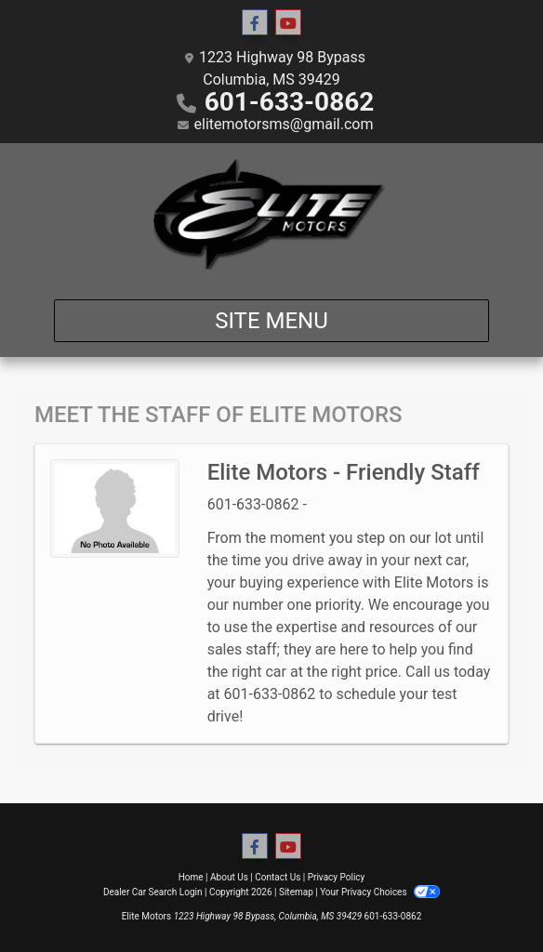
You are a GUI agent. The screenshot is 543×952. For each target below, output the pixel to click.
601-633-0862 (290, 101)
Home (191, 877)
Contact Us (277, 877)
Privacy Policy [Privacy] (336, 877)
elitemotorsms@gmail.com (284, 124)
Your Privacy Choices (380, 892)
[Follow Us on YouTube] (288, 23)
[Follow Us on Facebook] (255, 23)
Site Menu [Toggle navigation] (271, 321)
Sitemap (296, 892)
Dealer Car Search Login (153, 892)
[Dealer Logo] (271, 214)
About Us (229, 877)
